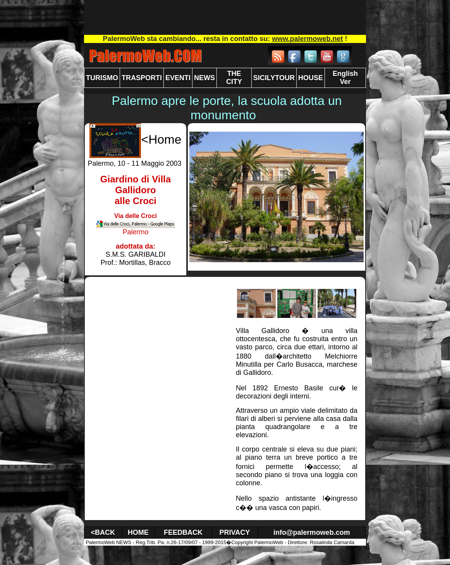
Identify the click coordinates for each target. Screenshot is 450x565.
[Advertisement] (225, 17)
